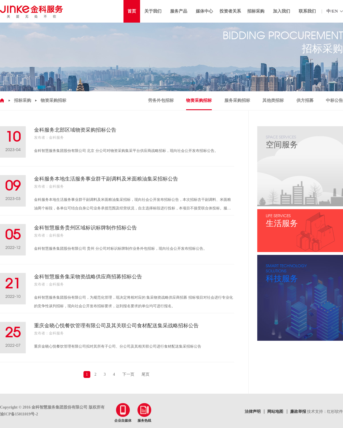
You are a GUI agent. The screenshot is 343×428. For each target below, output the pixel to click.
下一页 (128, 374)
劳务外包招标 (161, 100)
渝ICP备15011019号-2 (19, 414)
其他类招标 (273, 100)
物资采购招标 (53, 100)
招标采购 (22, 100)
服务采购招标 (237, 100)
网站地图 (275, 411)
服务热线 (144, 413)
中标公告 (334, 100)
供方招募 (305, 100)
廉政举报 (298, 411)
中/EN (332, 11)
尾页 (145, 374)
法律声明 (253, 411)
